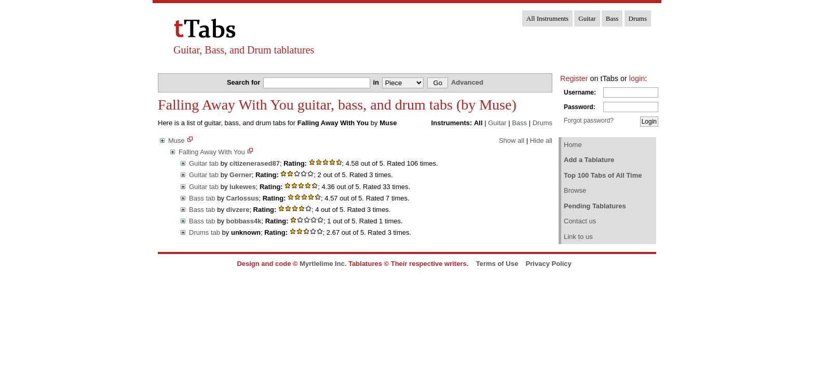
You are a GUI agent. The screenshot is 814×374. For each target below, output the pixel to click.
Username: (580, 92)
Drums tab (204, 232)
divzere (238, 209)
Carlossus (242, 198)
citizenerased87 (254, 163)
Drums (638, 18)
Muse (176, 140)
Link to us (578, 237)
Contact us (580, 221)
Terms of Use (497, 264)
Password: (579, 107)
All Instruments (547, 18)
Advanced (467, 82)
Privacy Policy (549, 264)
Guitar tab (204, 163)
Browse (575, 190)
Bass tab (202, 198)
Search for (244, 82)
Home (573, 145)
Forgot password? (589, 120)
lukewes (242, 187)
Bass (612, 18)
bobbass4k (244, 221)
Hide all (541, 140)
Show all (511, 140)
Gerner (240, 175)
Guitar (586, 18)
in (377, 82)
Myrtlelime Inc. (323, 264)
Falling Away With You (212, 152)
